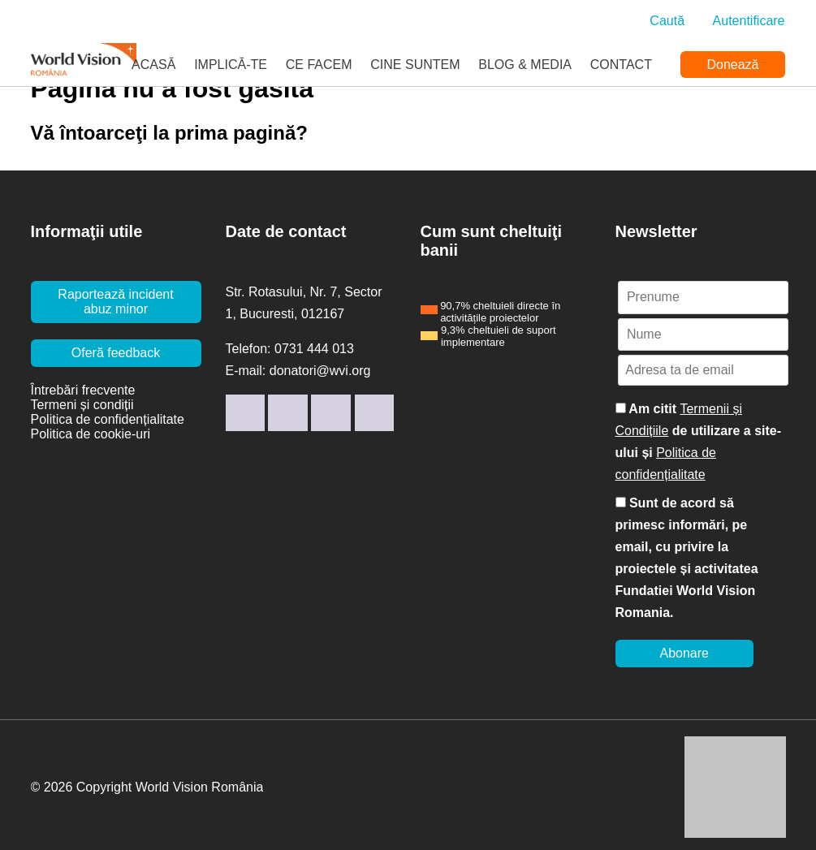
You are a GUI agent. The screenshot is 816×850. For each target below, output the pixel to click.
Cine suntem (415, 64)
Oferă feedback (115, 353)
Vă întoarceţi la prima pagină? (169, 133)
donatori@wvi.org (320, 371)
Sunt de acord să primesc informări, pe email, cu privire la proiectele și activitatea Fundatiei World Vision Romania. (686, 557)
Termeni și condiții (82, 405)
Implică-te (230, 64)
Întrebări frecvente (83, 390)
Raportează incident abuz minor (115, 301)
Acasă (153, 64)
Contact (621, 64)
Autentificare (749, 21)
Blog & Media (525, 64)
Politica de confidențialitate (107, 419)
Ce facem (319, 64)
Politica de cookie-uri (91, 434)
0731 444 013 (314, 349)
